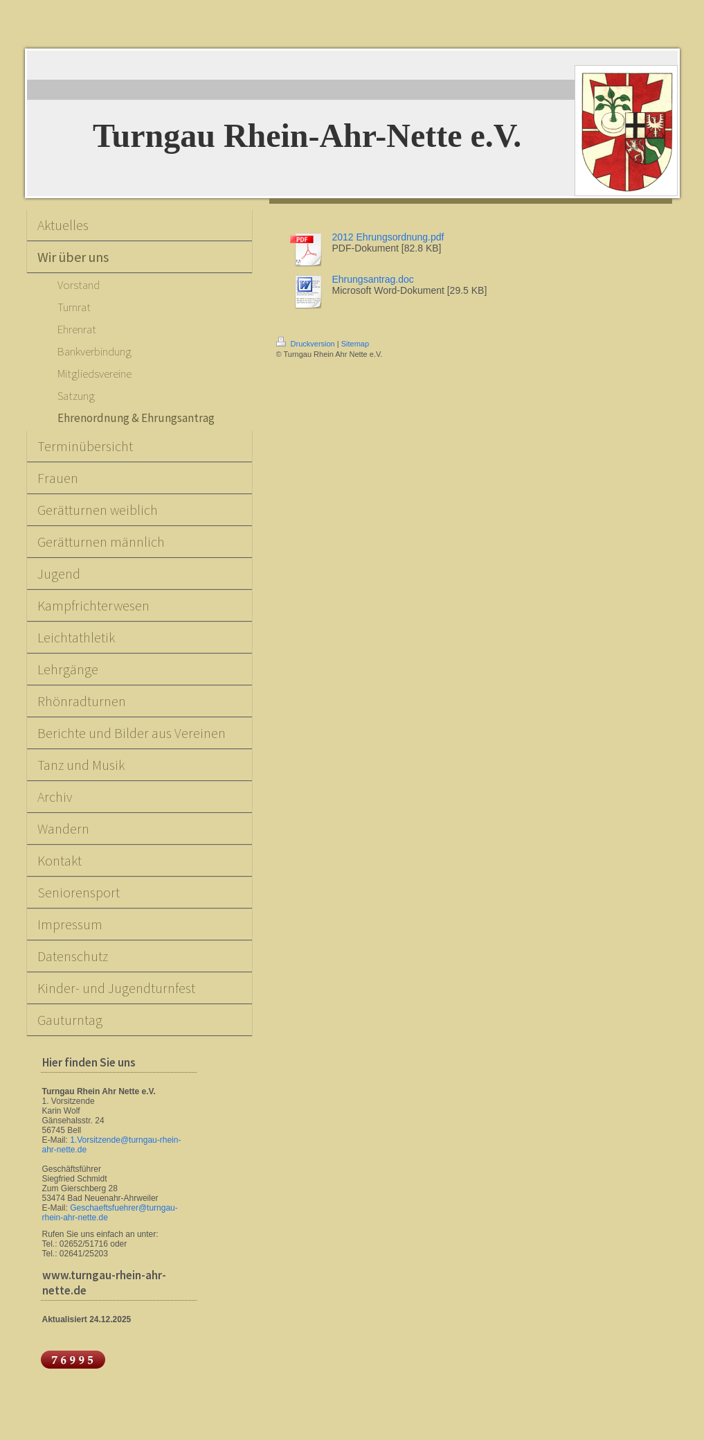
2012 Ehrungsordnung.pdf (388, 237)
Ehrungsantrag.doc (373, 279)
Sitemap (355, 344)
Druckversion (306, 344)
